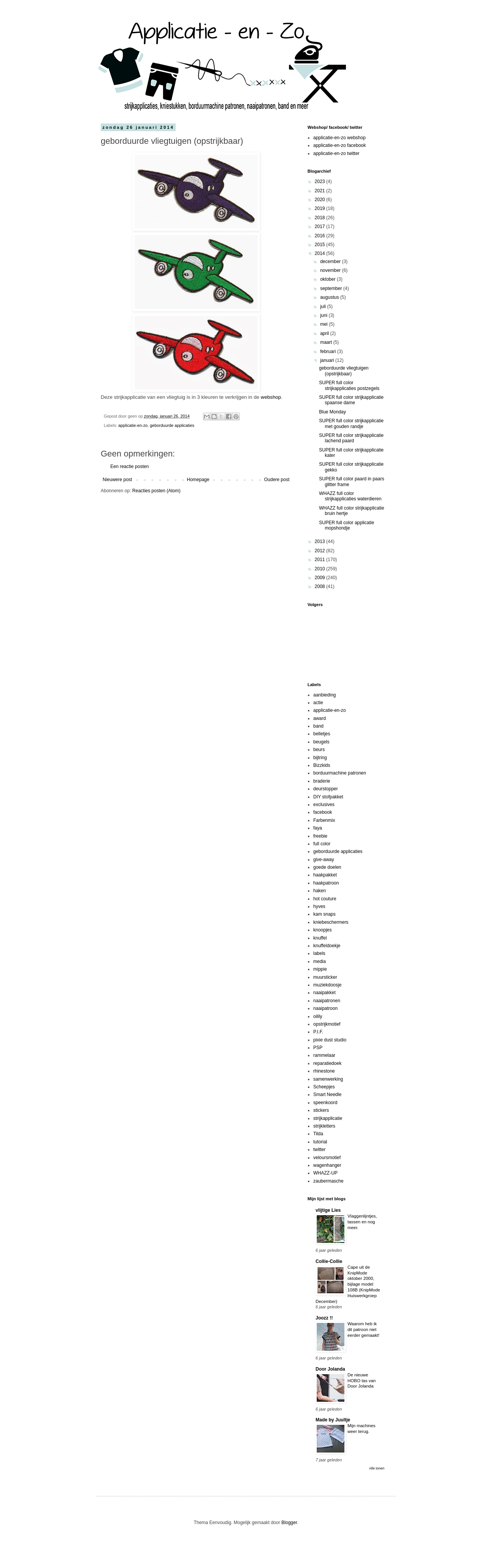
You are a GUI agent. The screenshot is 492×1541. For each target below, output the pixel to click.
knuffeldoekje (327, 945)
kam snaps (324, 914)
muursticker (325, 977)
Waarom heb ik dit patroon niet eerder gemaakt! (363, 1329)
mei (324, 324)
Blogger (289, 1522)
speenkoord (325, 1102)
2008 (320, 586)
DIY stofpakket (328, 797)
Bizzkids (321, 765)
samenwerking (328, 1079)
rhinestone (324, 1071)
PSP (317, 1047)
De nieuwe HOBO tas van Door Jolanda (361, 1381)
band (318, 726)
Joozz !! (324, 1318)
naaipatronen (326, 1000)
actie (318, 702)
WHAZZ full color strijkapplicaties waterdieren (350, 496)
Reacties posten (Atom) (156, 490)
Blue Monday (332, 412)
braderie (321, 781)
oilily (317, 1016)
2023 (320, 181)
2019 (320, 208)
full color (322, 843)
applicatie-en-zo (133, 425)
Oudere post (276, 479)
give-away (323, 859)
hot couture (324, 898)
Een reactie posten (129, 466)
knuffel (320, 938)
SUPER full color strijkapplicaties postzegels (349, 385)
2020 (320, 199)
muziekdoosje (327, 985)
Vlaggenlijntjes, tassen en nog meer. (362, 1222)
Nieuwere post (117, 479)
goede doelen (327, 867)
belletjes (321, 733)
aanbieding (324, 695)
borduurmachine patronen (339, 773)
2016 (320, 235)
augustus (330, 297)
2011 (320, 559)
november (331, 270)
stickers (321, 1110)
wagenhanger (327, 1165)
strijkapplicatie (327, 1118)
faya (317, 828)
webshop (271, 397)
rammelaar (324, 1055)
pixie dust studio (329, 1040)
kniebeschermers (330, 922)
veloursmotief (327, 1157)
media (319, 961)
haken (319, 890)
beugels (321, 742)
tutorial (320, 1142)
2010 (320, 568)
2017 (320, 226)
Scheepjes (324, 1087)
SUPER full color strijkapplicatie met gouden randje (351, 423)
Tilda (318, 1133)
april (325, 333)
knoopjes (322, 930)
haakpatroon (326, 883)
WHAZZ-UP (325, 1173)
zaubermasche (328, 1181)
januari (327, 360)
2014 (320, 253)
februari (328, 351)
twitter (319, 1149)
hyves (319, 906)
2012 (320, 550)
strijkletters (324, 1126)
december (331, 261)
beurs (319, 749)
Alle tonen (376, 1468)
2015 (320, 244)
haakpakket (325, 875)
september (331, 288)
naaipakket (324, 992)
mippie (320, 969)
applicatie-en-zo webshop (339, 137)
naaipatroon (325, 1008)
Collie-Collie (329, 1261)
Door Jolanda (330, 1369)
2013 (320, 541)
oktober (328, 279)
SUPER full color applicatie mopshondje (346, 525)
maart (326, 342)
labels (319, 953)
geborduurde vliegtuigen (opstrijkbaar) (344, 370)
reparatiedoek (327, 1063)
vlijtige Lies (328, 1210)
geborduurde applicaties (172, 425)
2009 (320, 577)
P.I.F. (318, 1032)
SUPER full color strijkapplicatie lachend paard (351, 438)
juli (323, 306)
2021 (320, 190)
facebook (322, 812)
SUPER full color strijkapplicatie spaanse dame (351, 400)
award (319, 718)
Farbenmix (324, 820)
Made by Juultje (333, 1420)
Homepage (198, 479)
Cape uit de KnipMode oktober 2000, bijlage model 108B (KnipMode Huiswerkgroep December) (348, 1284)
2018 (320, 217)
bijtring (320, 757)
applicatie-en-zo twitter (336, 153)
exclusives (323, 804)
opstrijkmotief (327, 1024)
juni (324, 315)
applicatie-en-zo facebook (339, 145)
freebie (320, 836)
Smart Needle (327, 1094)
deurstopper (325, 788)
